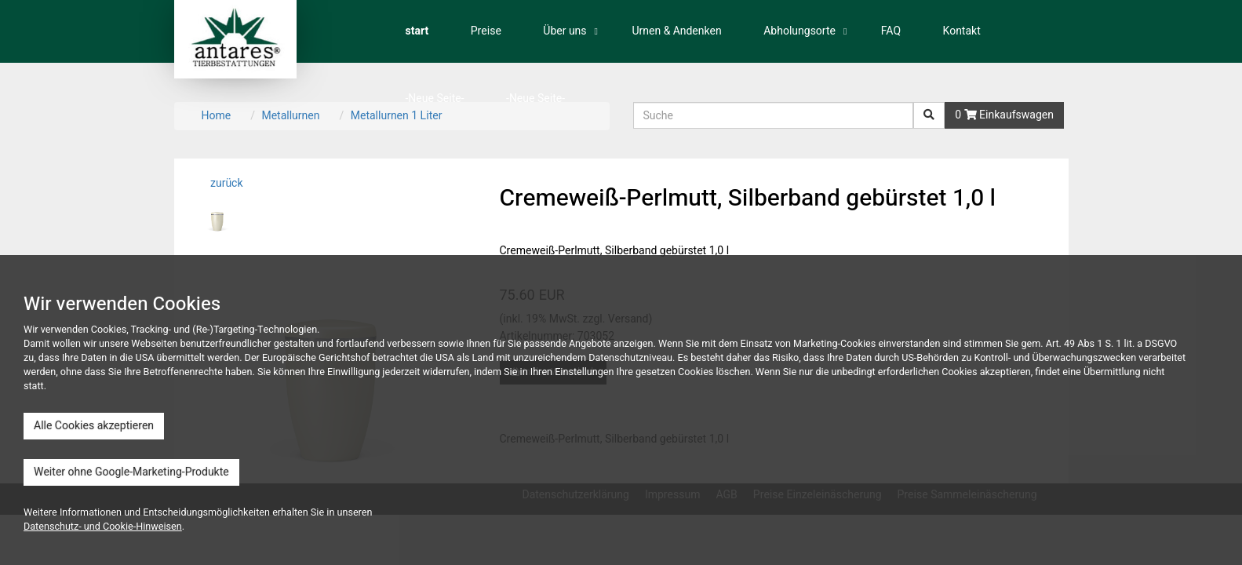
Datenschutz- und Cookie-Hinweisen (103, 526)
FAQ (891, 31)
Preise (486, 31)
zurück (225, 183)
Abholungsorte (799, 31)
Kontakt (962, 31)
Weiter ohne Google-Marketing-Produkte (131, 472)
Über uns (564, 31)
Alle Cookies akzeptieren (94, 425)
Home (216, 116)
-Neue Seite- (435, 98)
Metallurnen (290, 116)
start (417, 31)
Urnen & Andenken (676, 31)
